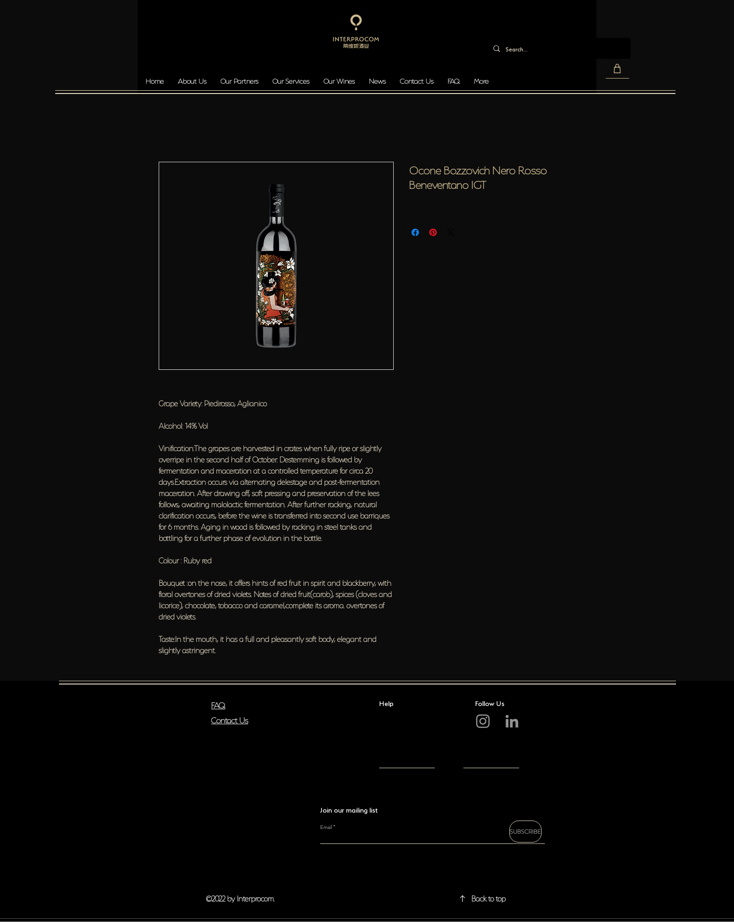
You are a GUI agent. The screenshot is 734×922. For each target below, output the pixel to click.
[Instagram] (483, 721)
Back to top (488, 898)
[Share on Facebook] (415, 232)
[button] (617, 69)
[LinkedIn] (512, 721)
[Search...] (558, 48)
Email (326, 827)
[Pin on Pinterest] (433, 232)
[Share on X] (450, 232)
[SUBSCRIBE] (525, 832)
